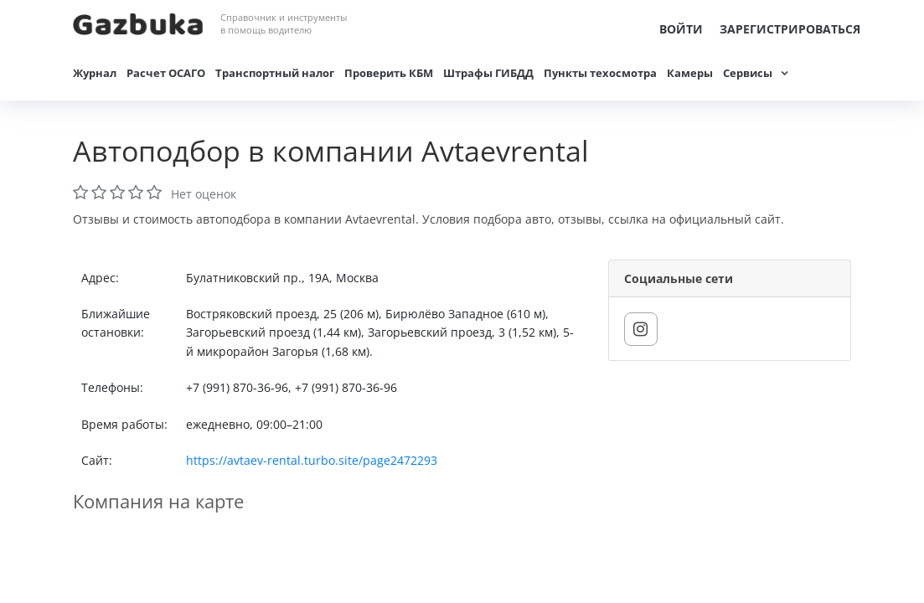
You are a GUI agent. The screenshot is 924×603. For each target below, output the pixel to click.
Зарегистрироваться (790, 29)
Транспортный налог (274, 72)
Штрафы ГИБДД (488, 72)
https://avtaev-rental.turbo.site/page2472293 (311, 460)
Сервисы (747, 72)
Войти (681, 29)
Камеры (690, 72)
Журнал (94, 72)
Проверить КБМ (388, 72)
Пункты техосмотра (600, 72)
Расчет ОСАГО (165, 72)
